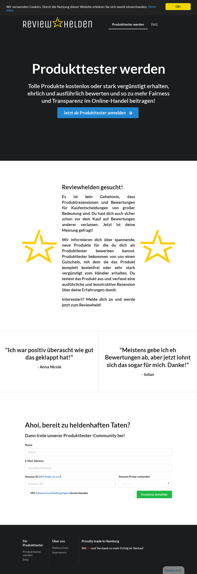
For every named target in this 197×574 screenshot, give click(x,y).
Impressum (59, 552)
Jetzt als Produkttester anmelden (98, 112)
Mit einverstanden (59, 493)
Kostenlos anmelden (154, 494)
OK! (178, 6)
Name (28, 445)
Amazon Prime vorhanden (134, 476)
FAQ (154, 24)
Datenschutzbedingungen (52, 493)
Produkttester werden (128, 24)
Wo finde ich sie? (50, 476)
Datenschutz (60, 547)
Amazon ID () (43, 476)
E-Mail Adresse (34, 461)
